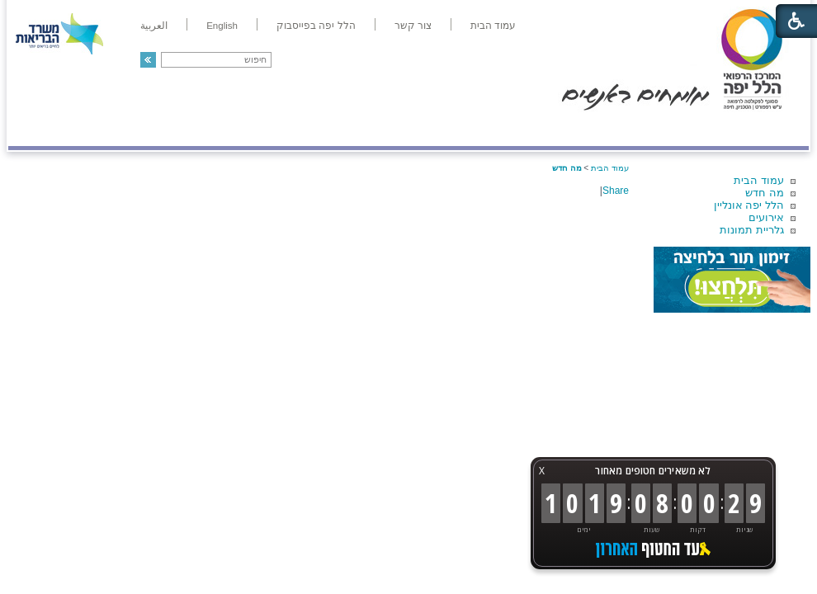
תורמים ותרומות (116, 129)
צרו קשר (35, 129)
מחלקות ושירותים (661, 129)
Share (615, 190)
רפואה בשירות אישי (228, 129)
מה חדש (764, 192)
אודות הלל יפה (561, 129)
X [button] (542, 471)
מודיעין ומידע (761, 129)
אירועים (766, 217)
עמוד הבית (759, 180)
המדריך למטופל (465, 129)
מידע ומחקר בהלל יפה (352, 129)
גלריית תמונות (752, 230)
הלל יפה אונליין (749, 205)
